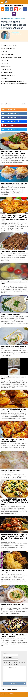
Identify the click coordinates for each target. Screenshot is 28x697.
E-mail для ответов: (8, 657)
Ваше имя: (5, 653)
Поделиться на (11, 121)
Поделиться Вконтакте (10, 113)
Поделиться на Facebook (11, 117)
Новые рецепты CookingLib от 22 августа (13, 18)
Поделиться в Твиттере (10, 129)
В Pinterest (9, 125)
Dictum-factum (15, 32)
